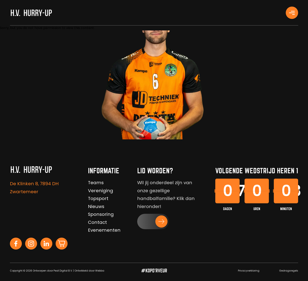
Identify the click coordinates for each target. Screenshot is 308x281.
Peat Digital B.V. (63, 270)
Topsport (98, 198)
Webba (99, 270)
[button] (153, 221)
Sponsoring (101, 214)
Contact (97, 222)
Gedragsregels (288, 270)
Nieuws (96, 206)
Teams (96, 182)
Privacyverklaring (248, 270)
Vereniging (100, 190)
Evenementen (104, 230)
